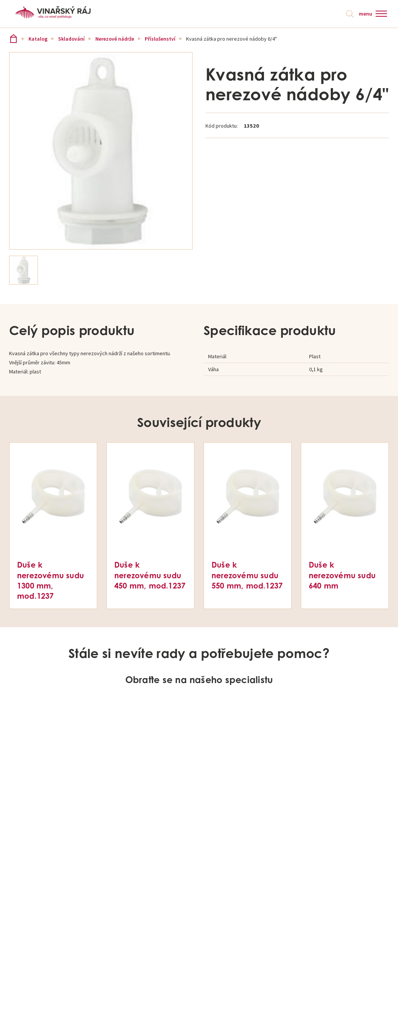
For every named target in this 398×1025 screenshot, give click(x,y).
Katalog (37, 39)
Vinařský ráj (13, 38)
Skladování (71, 39)
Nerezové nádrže (114, 39)
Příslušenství (160, 39)
